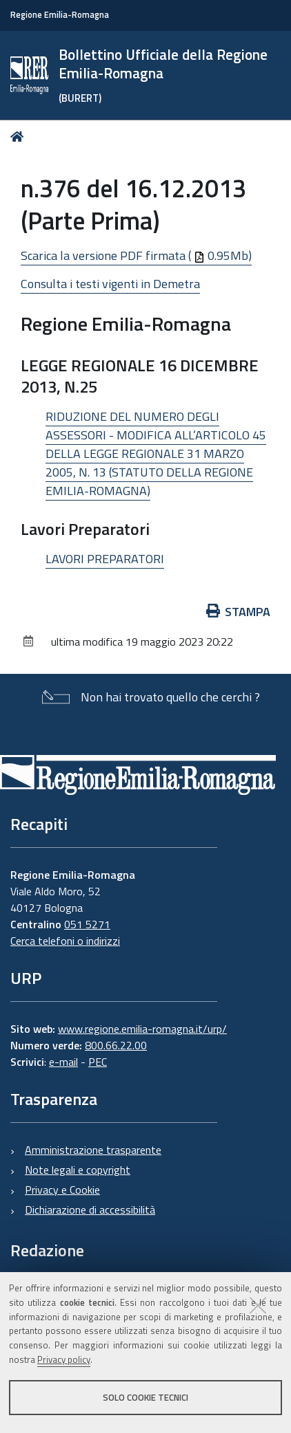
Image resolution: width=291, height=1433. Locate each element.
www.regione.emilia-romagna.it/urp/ (142, 1028)
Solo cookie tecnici (145, 1397)
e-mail (63, 1061)
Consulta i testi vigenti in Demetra (110, 283)
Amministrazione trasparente (93, 1149)
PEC (97, 1061)
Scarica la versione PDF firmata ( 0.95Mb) (136, 255)
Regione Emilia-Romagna (59, 14)
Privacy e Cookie (62, 1189)
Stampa (238, 611)
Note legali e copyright (77, 1169)
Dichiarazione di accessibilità (90, 1209)
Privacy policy (63, 1359)
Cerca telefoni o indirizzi (65, 940)
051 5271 (87, 924)
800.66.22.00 (116, 1045)
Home (19, 136)
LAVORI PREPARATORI (105, 558)
